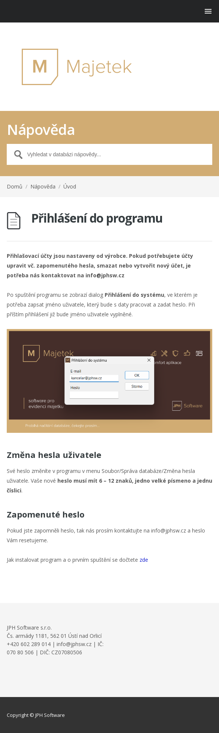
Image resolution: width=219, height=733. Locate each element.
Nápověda (43, 186)
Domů (14, 186)
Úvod (69, 186)
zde (144, 559)
